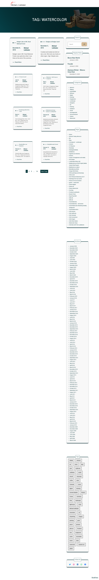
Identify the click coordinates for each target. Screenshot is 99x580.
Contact (73, 158)
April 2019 (74, 304)
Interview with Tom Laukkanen (76, 206)
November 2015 (75, 333)
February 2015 (75, 335)
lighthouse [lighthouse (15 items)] (74, 504)
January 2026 (75, 285)
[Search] (84, 44)
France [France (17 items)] (74, 499)
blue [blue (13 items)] (80, 480)
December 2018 (75, 305)
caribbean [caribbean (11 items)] (74, 485)
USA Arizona (74, 198)
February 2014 (75, 345)
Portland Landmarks (75, 186)
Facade (70, 64)
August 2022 (75, 297)
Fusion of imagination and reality (77, 166)
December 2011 (75, 367)
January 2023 (75, 295)
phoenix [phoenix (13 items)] (78, 516)
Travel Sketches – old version (76, 193)
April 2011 (74, 375)
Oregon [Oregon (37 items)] (79, 511)
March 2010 (75, 389)
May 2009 (74, 398)
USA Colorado (74, 200)
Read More (19, 62)
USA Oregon (74, 202)
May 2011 (74, 374)
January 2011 (75, 377)
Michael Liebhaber (23, 105)
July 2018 (74, 310)
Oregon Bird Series (75, 174)
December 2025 (75, 286)
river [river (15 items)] (73, 521)
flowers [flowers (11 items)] (81, 497)
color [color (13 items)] (77, 490)
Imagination (75, 100)
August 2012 (75, 361)
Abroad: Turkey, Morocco (76, 153)
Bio (72, 154)
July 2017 (74, 317)
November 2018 (75, 306)
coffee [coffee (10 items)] (74, 490)
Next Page (44, 171)
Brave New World (74, 58)
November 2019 (75, 303)
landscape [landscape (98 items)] (77, 502)
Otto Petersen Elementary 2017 (77, 177)
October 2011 (75, 369)
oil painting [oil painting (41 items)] (74, 511)
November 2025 (75, 287)
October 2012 (75, 359)
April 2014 (74, 343)
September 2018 (75, 309)
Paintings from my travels (76, 178)
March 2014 (75, 344)
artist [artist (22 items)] (76, 480)
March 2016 (75, 329)
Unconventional (75, 109)
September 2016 (75, 325)
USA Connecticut (74, 201)
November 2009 (75, 393)
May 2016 (74, 328)
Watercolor (74, 111)
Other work (74, 176)
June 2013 (74, 353)
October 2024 (75, 294)
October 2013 (75, 350)
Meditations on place (75, 171)
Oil (73, 103)
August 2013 (75, 352)
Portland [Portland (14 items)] (78, 518)
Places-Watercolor (75, 184)
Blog (73, 155)
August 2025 (75, 290)
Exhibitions (74, 162)
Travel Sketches (74, 192)
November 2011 (75, 368)
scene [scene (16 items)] (74, 523)
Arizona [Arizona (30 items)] (78, 478)
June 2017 (74, 318)
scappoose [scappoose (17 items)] (78, 521)
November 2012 (75, 358)
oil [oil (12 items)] (78, 509)
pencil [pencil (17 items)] (74, 516)
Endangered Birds (75, 161)
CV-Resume (74, 159)
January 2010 (75, 391)
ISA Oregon (74, 167)
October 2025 (75, 288)
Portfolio (73, 185)
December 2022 (75, 296)
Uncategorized (75, 108)
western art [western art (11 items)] (80, 528)
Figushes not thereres (75, 163)
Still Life (73, 190)
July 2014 (74, 341)
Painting (74, 104)
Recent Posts (74, 187)
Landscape (74, 101)
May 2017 (74, 319)
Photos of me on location (76, 179)
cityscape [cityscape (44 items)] (78, 487)
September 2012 (75, 360)
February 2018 (75, 314)
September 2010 (75, 382)
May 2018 (74, 312)
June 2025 (74, 293)
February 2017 (75, 321)
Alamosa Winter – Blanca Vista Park (76, 71)
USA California (74, 199)
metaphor (74, 102)
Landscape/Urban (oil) (75, 168)
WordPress (95, 577)
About (73, 152)
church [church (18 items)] (74, 487)
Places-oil (73, 183)
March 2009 (75, 400)
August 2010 (75, 383)
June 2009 (74, 397)
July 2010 (74, 384)
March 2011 (75, 376)
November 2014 (75, 337)
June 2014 (74, 342)
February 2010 (75, 390)
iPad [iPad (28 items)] (73, 502)
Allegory (74, 94)
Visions (74, 110)
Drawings (73, 160)
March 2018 (75, 313)
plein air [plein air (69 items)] (74, 518)
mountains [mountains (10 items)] (74, 509)
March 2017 (75, 320)
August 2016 (75, 326)
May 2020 (74, 301)
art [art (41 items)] (73, 480)
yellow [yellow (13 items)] (74, 530)
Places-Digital (74, 182)
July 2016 (74, 327)
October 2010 (75, 381)
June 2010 (74, 385)
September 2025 (75, 289)
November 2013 (75, 349)
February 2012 (75, 366)
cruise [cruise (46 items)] (79, 492)
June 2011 (74, 373)
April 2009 (74, 399)
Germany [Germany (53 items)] (78, 499)
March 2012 (75, 365)
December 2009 (75, 392)
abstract (74, 93)
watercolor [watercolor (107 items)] (74, 528)
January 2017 (75, 322)
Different (74, 96)
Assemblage (75, 95)
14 (37, 171)
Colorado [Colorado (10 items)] (74, 492)
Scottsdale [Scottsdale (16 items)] (78, 523)
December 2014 (75, 336)
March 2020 (75, 302)
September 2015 (75, 334)
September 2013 (75, 351)
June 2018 (74, 311)
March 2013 (75, 357)
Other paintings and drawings (76, 175)
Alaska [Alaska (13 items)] (74, 478)
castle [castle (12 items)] (79, 485)
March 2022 (75, 298)
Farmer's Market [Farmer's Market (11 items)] (75, 497)
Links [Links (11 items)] (79, 504)
